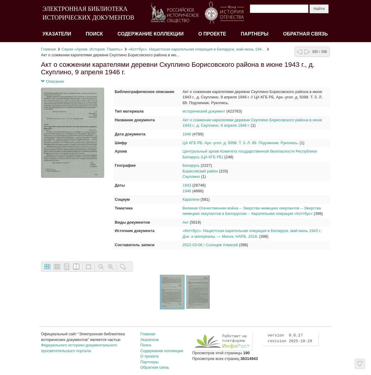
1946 (186, 134)
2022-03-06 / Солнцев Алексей (210, 245)
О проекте (212, 33)
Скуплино (191, 176)
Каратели (190, 199)
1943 (186, 185)
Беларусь (191, 165)
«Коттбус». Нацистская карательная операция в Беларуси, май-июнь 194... (197, 49)
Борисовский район (200, 171)
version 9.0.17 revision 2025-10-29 (289, 338)
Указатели (56, 33)
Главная (48, 49)
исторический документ (203, 111)
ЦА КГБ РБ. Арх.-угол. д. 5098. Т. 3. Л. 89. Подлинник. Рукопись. (240, 143)
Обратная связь (305, 33)
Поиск (94, 33)
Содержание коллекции (150, 33)
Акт (185, 222)
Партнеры (255, 33)
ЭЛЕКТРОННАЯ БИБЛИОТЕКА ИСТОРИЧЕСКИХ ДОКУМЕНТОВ (88, 13)
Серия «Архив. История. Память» (92, 49)
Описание (52, 81)
